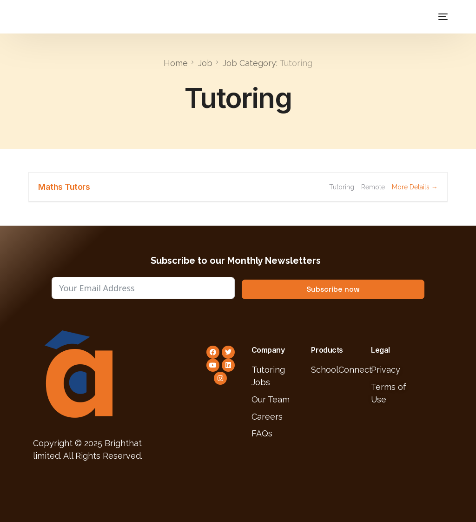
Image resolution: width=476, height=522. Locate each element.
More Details (415, 186)
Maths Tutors (64, 186)
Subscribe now (333, 289)
